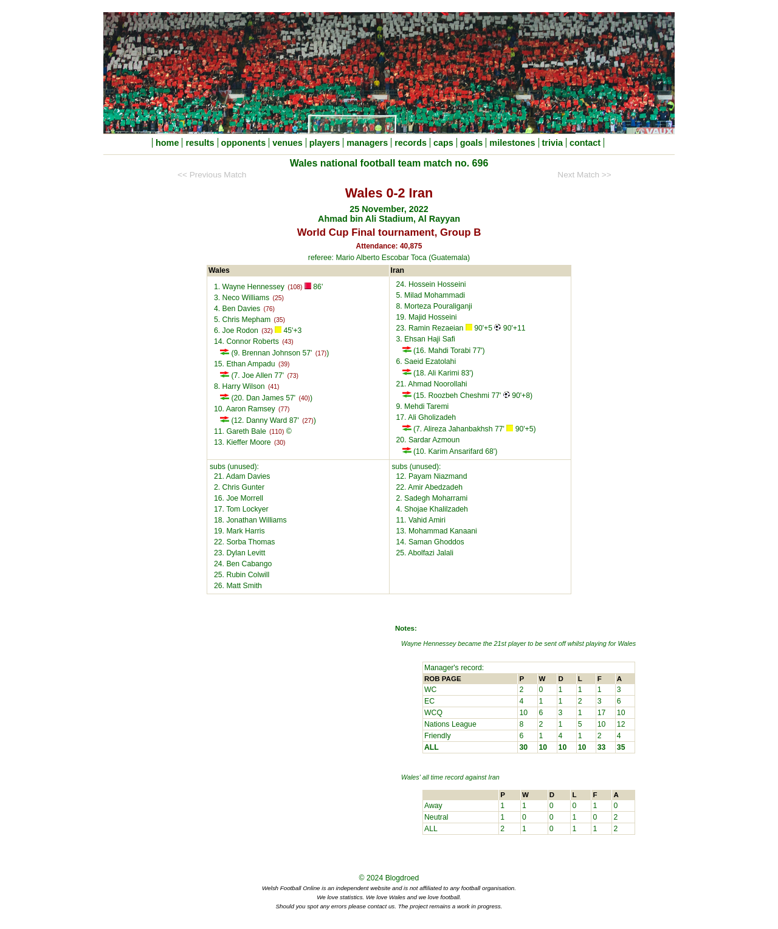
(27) (307, 420)
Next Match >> (584, 174)
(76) (269, 309)
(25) (278, 298)
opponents (243, 143)
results (199, 143)
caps (443, 143)
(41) (273, 386)
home (167, 143)
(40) (304, 398)
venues (287, 143)
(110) (276, 431)
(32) (266, 330)
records (410, 143)
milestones (512, 143)
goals (471, 143)
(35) (279, 320)
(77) (283, 409)
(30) (279, 442)
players (324, 143)
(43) (287, 341)
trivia (552, 143)
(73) (292, 375)
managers (367, 143)
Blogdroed (402, 878)
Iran (494, 777)
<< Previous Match (211, 174)
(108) (294, 287)
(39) (283, 364)
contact (585, 143)
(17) (320, 353)
